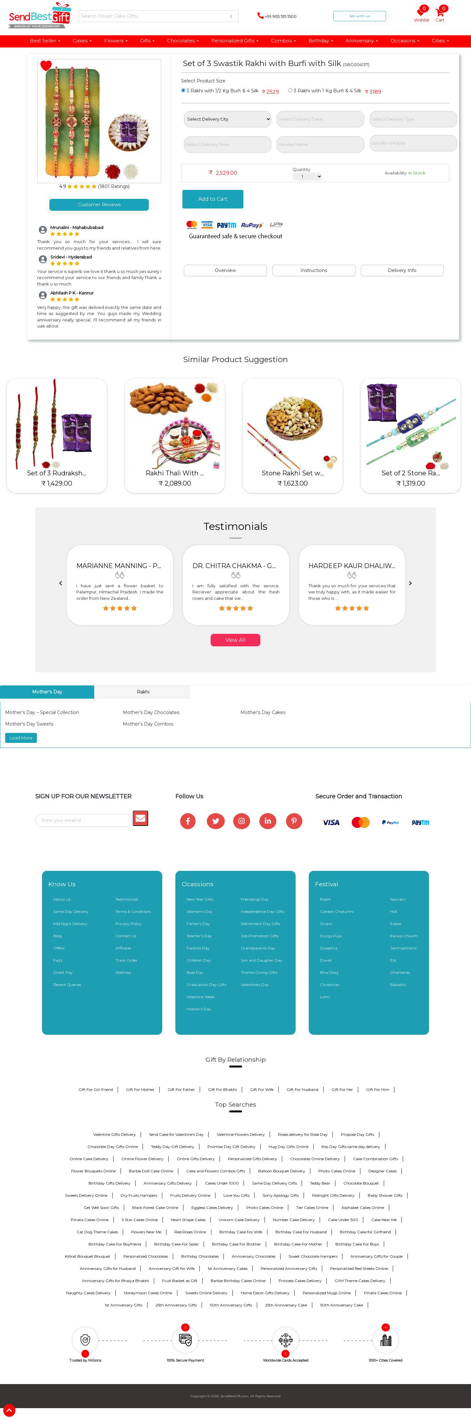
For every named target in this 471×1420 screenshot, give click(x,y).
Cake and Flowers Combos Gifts (215, 1171)
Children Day (199, 960)
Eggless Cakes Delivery (212, 1207)
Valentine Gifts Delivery (114, 1134)
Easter (396, 923)
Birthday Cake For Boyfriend (114, 1244)
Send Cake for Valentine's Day (176, 1134)
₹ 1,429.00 (58, 483)
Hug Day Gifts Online (288, 1146)
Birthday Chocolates (200, 1256)
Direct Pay (63, 972)
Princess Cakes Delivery (300, 1280)
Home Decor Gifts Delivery (265, 1292)
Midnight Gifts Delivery (333, 1195)
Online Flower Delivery (143, 1158)
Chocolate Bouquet (361, 1183)
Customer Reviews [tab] (99, 205)
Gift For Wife (261, 1089)
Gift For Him (377, 1089)
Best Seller (45, 41)
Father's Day (198, 923)
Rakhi (325, 899)
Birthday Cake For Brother (236, 1244)
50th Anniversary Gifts (231, 1305)
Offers (58, 948)
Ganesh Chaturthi (337, 911)
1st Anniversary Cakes (228, 1268)
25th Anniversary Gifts (176, 1305)
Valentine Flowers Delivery (241, 1134)
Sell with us (359, 15)
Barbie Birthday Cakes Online (238, 1280)
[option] (120, 585)
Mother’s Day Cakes (262, 712)
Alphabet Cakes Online (362, 1207)
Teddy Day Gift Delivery (172, 1146)
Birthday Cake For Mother (298, 1244)
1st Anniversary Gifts (123, 1305)
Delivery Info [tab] (402, 270)
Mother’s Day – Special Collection (42, 712)
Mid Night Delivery (70, 923)
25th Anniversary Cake (286, 1305)
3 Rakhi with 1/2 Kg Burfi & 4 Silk (219, 91)
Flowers (116, 41)
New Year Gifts (200, 899)
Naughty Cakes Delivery (88, 1292)
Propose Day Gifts (357, 1134)
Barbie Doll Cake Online (151, 1171)
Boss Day (195, 972)
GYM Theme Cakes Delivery (360, 1280)
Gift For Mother (140, 1089)
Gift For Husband (302, 1089)
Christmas (329, 984)
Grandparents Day (258, 948)
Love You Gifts (236, 1195)
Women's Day (200, 911)
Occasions (405, 41)
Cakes (82, 41)
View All (235, 640)
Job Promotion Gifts (260, 935)
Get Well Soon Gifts (101, 1207)
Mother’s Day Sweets (29, 724)
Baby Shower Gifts (385, 1195)
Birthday (321, 41)
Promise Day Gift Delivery (231, 1146)
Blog (57, 935)
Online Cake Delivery (89, 1158)
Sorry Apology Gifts (281, 1195)
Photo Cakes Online (336, 1171)
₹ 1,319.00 (413, 483)
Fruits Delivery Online (190, 1195)
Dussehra (328, 948)
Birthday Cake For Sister (176, 1244)
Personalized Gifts (235, 41)
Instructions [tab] (313, 270)
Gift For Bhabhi (222, 1089)
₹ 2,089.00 (177, 483)
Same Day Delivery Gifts (274, 1183)
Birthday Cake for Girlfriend (365, 1231)
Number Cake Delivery (294, 1219)
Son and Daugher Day (261, 960)
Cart (440, 16)
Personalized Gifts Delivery (252, 1158)
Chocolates (183, 41)
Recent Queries (67, 984)
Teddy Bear (320, 1183)
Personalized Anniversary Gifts (289, 1268)
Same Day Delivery (70, 911)
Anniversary (362, 41)
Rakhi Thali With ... (177, 473)
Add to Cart (213, 199)
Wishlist (421, 16)
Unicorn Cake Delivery (239, 1219)
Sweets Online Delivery (206, 1292)
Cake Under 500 (343, 1219)
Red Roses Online (190, 1231)
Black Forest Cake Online (155, 1207)
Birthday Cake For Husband (301, 1231)
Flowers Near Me (146, 1231)
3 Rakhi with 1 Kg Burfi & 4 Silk (324, 91)
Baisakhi (398, 984)
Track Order (126, 960)
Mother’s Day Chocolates (151, 712)
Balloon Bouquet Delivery (281, 1171)
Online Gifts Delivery (196, 1158)
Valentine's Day (255, 984)
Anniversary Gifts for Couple (376, 1256)
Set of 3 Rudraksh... (58, 473)
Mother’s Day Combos (148, 724)
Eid (393, 960)
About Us (62, 899)
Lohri (325, 996)
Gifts (147, 41)
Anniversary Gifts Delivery (168, 1183)
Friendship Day (255, 899)
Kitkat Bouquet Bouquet (87, 1256)
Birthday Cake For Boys (357, 1244)
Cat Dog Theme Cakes (97, 1231)
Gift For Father (181, 1089)
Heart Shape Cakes (188, 1219)
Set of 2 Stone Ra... (413, 473)
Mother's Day (199, 1009)
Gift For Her (342, 1089)
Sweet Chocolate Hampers (313, 1256)
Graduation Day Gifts (206, 984)
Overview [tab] (225, 270)
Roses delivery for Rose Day (303, 1134)
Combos (284, 41)
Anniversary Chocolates (253, 1256)
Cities (441, 41)
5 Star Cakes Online (140, 1219)
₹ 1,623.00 (295, 483)
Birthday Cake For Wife (240, 1231)
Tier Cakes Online (312, 1207)
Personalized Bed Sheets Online (359, 1268)
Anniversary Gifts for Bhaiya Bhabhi (115, 1280)
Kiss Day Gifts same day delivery (351, 1146)
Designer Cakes (382, 1171)
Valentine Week (200, 996)
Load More (21, 737)
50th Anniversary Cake (341, 1305)
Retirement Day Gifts (260, 923)
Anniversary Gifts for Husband (108, 1268)
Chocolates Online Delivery (315, 1158)
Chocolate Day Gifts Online (113, 1146)
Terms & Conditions (133, 911)
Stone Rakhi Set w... (295, 473)
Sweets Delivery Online (86, 1195)
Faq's (58, 960)
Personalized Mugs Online (327, 1292)
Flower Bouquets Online (93, 1171)
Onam (326, 923)
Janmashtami (403, 948)
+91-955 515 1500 (277, 16)
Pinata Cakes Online (90, 1219)
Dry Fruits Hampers (139, 1195)
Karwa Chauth (404, 935)
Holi (393, 911)
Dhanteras (400, 972)
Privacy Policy (128, 923)
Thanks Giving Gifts (259, 972)
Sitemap (123, 972)
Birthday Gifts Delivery (109, 1183)
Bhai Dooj (329, 972)
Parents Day (198, 948)
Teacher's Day (199, 935)
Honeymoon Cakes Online (148, 1292)
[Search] (158, 16)
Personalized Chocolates (145, 1256)
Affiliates (123, 948)
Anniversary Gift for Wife (172, 1268)
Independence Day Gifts (262, 911)
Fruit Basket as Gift (180, 1280)
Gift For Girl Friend (96, 1089)
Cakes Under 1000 (222, 1183)
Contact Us (125, 935)
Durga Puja (331, 935)
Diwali (326, 960)
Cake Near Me (384, 1219)
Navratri (398, 899)
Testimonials (126, 899)
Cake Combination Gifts (375, 1158)
